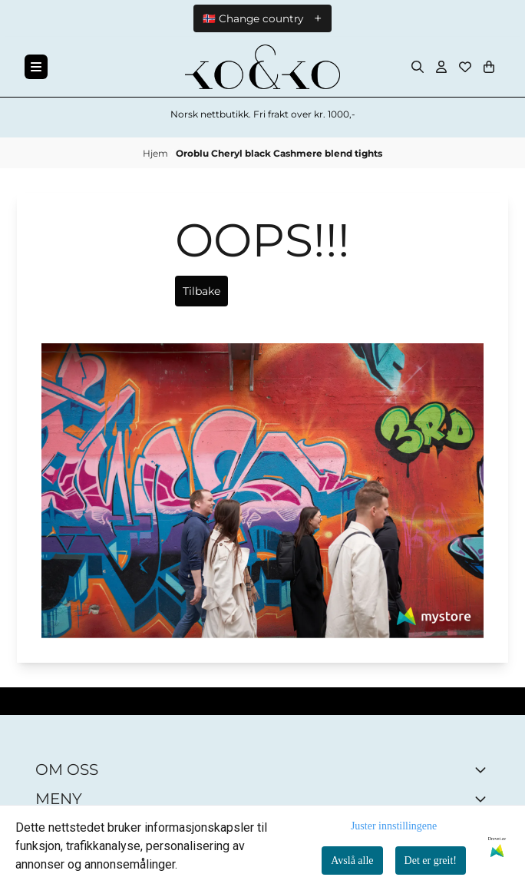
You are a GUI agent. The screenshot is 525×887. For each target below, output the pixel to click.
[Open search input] (417, 67)
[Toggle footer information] (483, 769)
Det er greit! (430, 860)
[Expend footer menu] (483, 799)
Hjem (156, 153)
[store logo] (262, 67)
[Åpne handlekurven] (488, 67)
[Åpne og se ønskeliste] (465, 67)
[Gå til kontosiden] (441, 67)
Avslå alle (352, 860)
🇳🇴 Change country (253, 18)
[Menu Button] (36, 67)
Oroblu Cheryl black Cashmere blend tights (279, 153)
